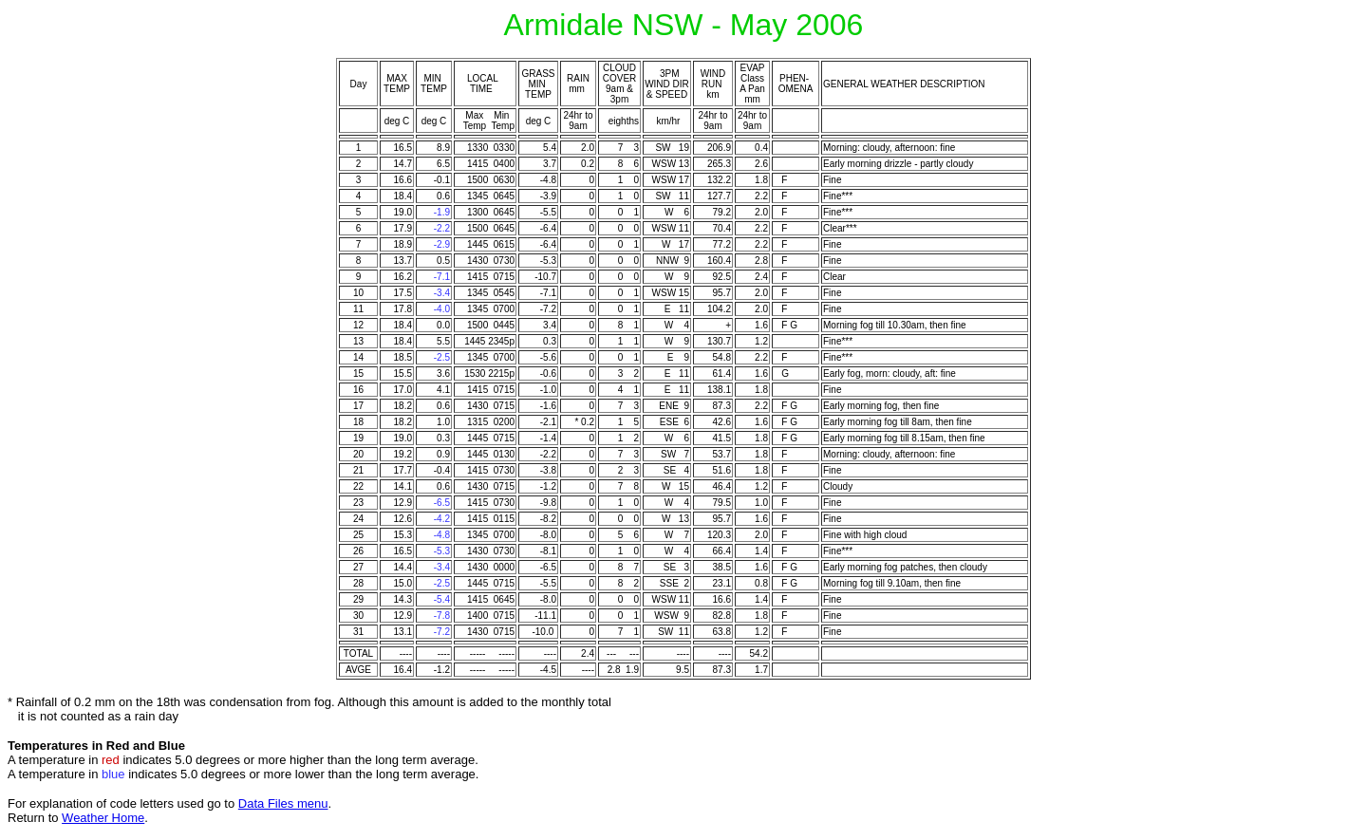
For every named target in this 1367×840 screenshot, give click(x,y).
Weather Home (103, 818)
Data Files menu (283, 803)
